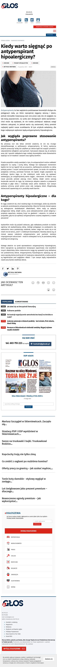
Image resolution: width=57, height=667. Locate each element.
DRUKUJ (53, 67)
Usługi (11, 555)
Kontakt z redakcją (11, 622)
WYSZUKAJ (28, 407)
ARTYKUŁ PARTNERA (9, 67)
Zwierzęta (12, 574)
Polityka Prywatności (12, 631)
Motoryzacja (13, 537)
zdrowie (5, 63)
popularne (7, 302)
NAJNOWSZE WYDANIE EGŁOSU (44, 27)
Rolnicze (11, 568)
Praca (10, 549)
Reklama (8, 627)
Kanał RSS (9, 636)
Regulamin (9, 624)
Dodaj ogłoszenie (28, 531)
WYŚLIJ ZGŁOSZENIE (11, 648)
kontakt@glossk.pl (40, 344)
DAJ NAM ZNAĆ (28, 338)
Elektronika (13, 580)
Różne (10, 586)
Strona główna (5, 40)
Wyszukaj (51, 35)
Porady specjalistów (20, 63)
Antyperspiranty (7, 110)
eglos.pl (29, 12)
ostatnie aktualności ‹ (13, 274)
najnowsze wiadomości (17, 40)
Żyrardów (29, 14)
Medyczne (12, 561)
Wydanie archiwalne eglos (14, 629)
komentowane (21, 302)
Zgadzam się (49, 659)
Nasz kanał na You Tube (13, 634)
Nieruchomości (14, 543)
